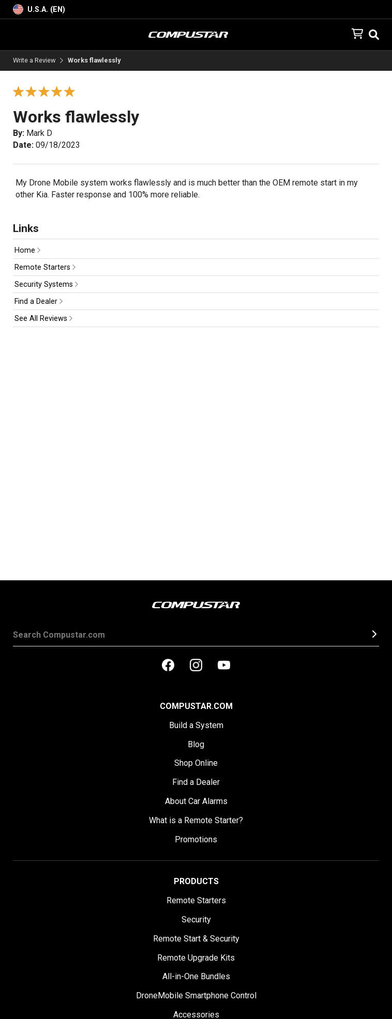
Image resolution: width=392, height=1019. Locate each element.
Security (196, 919)
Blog (196, 744)
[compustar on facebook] (168, 666)
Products (196, 881)
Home (27, 250)
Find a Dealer (38, 301)
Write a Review (34, 60)
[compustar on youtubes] (224, 666)
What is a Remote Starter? (196, 820)
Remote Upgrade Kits (196, 958)
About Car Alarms (196, 801)
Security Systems (46, 284)
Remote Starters (45, 267)
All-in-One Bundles (196, 976)
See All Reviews (43, 318)
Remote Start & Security (196, 939)
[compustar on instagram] (196, 666)
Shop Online (196, 763)
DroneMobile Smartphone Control (196, 995)
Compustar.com (196, 706)
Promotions (196, 839)
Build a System (196, 725)
